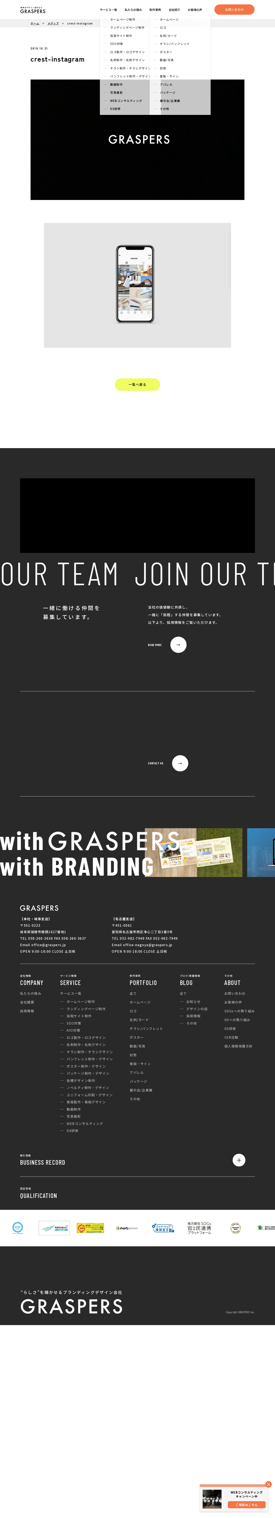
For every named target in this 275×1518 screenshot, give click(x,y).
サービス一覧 (108, 10)
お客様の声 (195, 10)
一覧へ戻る (137, 384)
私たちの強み (133, 10)
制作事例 (155, 10)
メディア (53, 23)
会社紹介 (174, 10)
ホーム (35, 23)
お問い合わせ (234, 9)
